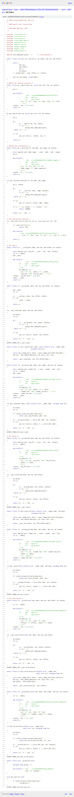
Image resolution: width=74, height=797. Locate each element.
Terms (22, 794)
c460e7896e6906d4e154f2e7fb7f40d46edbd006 (39, 9)
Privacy (17, 794)
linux (16, 9)
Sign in (70, 3)
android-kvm (7, 9)
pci (3, 12)
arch (63, 9)
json (70, 794)
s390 (69, 9)
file (41, 17)
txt (66, 794)
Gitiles (11, 794)
